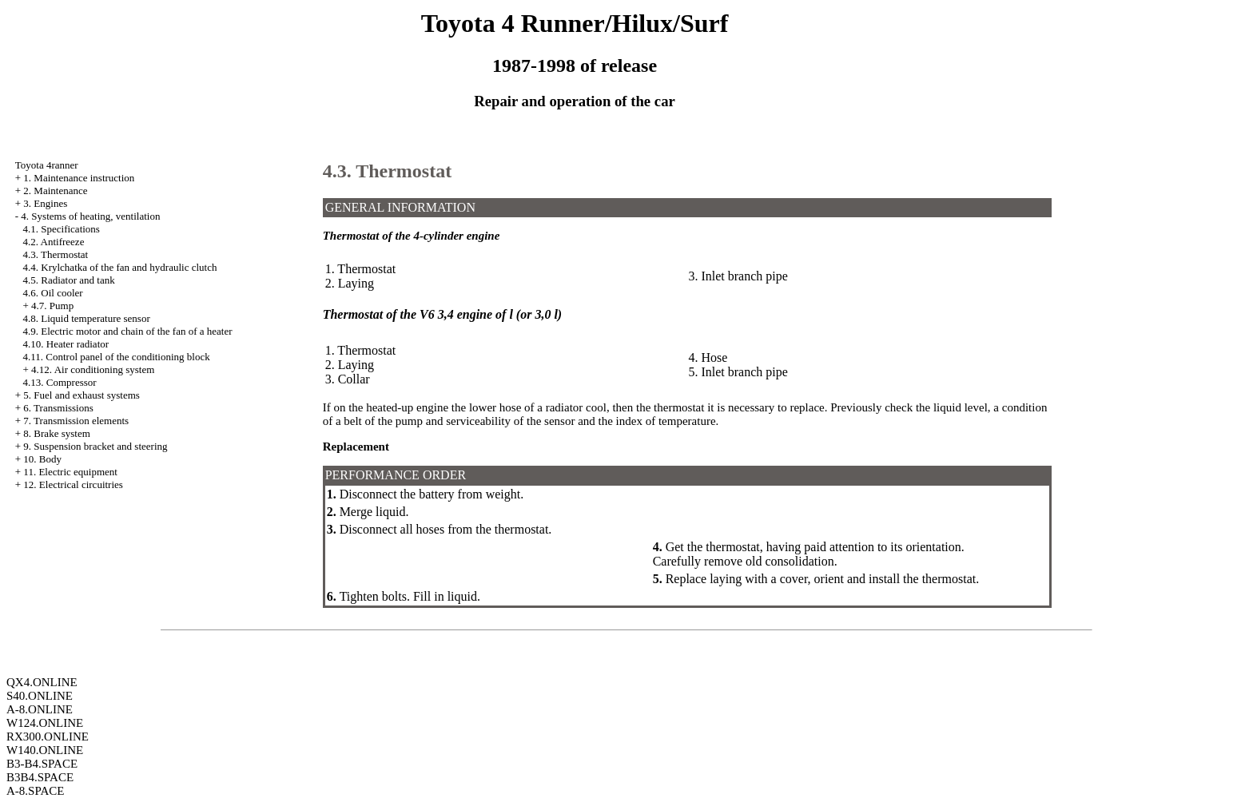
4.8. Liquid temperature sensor (86, 318)
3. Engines (45, 203)
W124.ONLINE (44, 723)
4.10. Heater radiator (66, 344)
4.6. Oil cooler (53, 293)
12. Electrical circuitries (73, 484)
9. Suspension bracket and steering (95, 446)
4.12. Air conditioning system (92, 369)
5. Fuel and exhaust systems (81, 395)
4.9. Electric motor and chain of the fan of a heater (128, 331)
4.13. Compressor (60, 382)
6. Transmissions (58, 408)
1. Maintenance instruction (78, 178)
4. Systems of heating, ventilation (90, 216)
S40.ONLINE (39, 695)
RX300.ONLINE (47, 736)
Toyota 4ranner (46, 165)
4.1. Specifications (61, 229)
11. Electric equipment (70, 472)
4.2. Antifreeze (54, 242)
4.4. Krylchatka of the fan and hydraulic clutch (120, 267)
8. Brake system (56, 433)
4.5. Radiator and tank (69, 280)
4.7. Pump (52, 306)
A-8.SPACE (35, 790)
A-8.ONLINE (39, 709)
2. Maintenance (55, 191)
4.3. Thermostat (56, 254)
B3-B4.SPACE (42, 763)
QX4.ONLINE (42, 682)
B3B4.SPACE (40, 777)
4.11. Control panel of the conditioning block (116, 357)
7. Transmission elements (76, 421)
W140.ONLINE (44, 750)
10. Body (42, 459)
